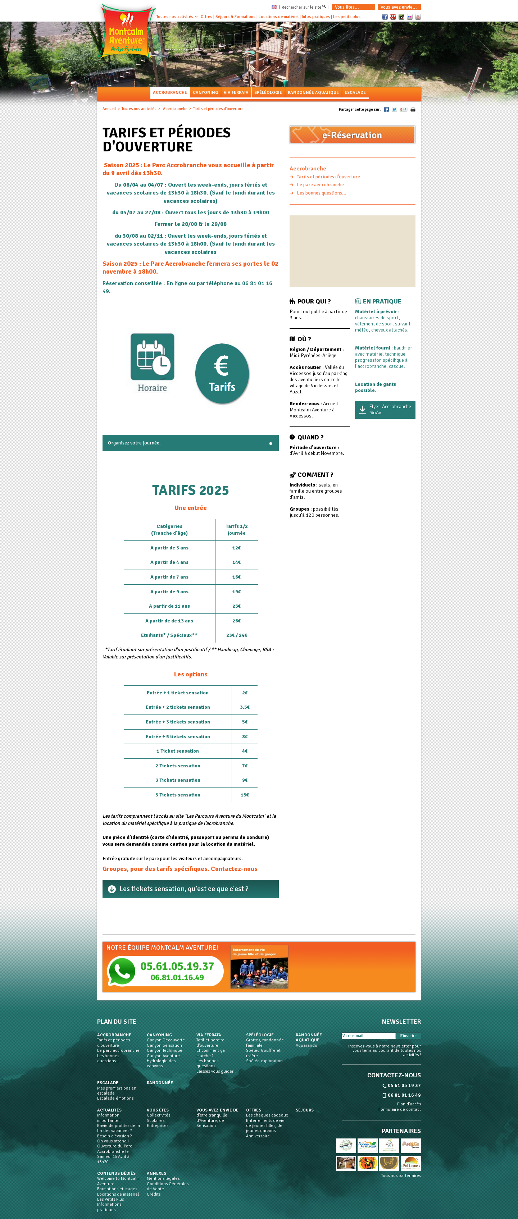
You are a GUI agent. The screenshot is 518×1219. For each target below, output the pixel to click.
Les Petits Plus (110, 1199)
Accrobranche (170, 92)
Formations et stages (117, 1189)
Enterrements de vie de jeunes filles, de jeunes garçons (265, 1126)
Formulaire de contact (399, 1110)
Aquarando (306, 1045)
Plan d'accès (409, 1104)
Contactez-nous (234, 869)
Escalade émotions (115, 1098)
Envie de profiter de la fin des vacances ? (118, 1128)
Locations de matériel (279, 16)
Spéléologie (268, 92)
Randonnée (160, 1083)
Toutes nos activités (174, 16)
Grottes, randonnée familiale (265, 1043)
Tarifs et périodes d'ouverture (328, 177)
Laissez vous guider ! (216, 1071)
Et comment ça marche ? (210, 1053)
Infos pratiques (316, 16)
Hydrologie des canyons (161, 1064)
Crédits (153, 1194)
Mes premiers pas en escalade (116, 1091)
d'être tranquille (211, 1115)
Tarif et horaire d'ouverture (210, 1043)
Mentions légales (163, 1178)
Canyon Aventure (163, 1056)
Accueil (109, 108)
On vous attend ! (113, 1141)
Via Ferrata (236, 92)
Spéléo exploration (264, 1061)
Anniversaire (258, 1136)
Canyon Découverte (166, 1040)
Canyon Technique (164, 1050)
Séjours (305, 1110)
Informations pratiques (109, 1207)
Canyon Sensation (164, 1045)
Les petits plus (346, 16)
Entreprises (157, 1125)
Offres (206, 16)
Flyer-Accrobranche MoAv (390, 409)
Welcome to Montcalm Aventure (118, 1181)
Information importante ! (109, 1118)
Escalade (355, 92)
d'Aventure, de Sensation (210, 1123)
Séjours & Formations (235, 16)
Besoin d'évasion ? (114, 1136)
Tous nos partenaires (401, 1176)
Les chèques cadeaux (267, 1115)
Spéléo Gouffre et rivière (263, 1053)
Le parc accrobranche (320, 185)
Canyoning (205, 92)
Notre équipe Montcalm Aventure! (162, 947)
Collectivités (158, 1115)
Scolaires (155, 1120)
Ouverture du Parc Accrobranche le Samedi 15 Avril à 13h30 (114, 1154)
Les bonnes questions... (321, 193)
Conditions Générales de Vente (167, 1187)
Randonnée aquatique (313, 92)
